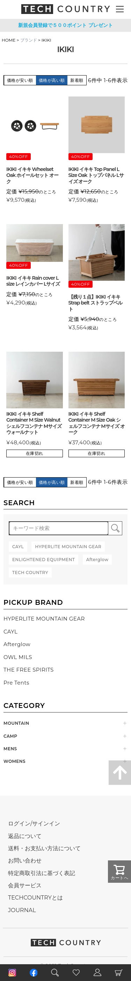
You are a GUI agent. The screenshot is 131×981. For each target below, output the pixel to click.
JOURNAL (22, 910)
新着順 (76, 80)
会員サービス (25, 885)
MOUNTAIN (16, 723)
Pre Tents (16, 682)
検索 (115, 528)
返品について (25, 836)
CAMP (10, 736)
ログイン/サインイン (34, 823)
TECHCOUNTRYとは (35, 897)
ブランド (28, 40)
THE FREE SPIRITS (28, 669)
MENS (10, 748)
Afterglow (16, 644)
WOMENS (14, 761)
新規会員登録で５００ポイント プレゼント (65, 25)
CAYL (10, 631)
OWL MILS (17, 657)
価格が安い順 (20, 80)
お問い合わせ (25, 860)
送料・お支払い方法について (44, 848)
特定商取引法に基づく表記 (41, 873)
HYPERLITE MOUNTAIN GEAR (44, 618)
